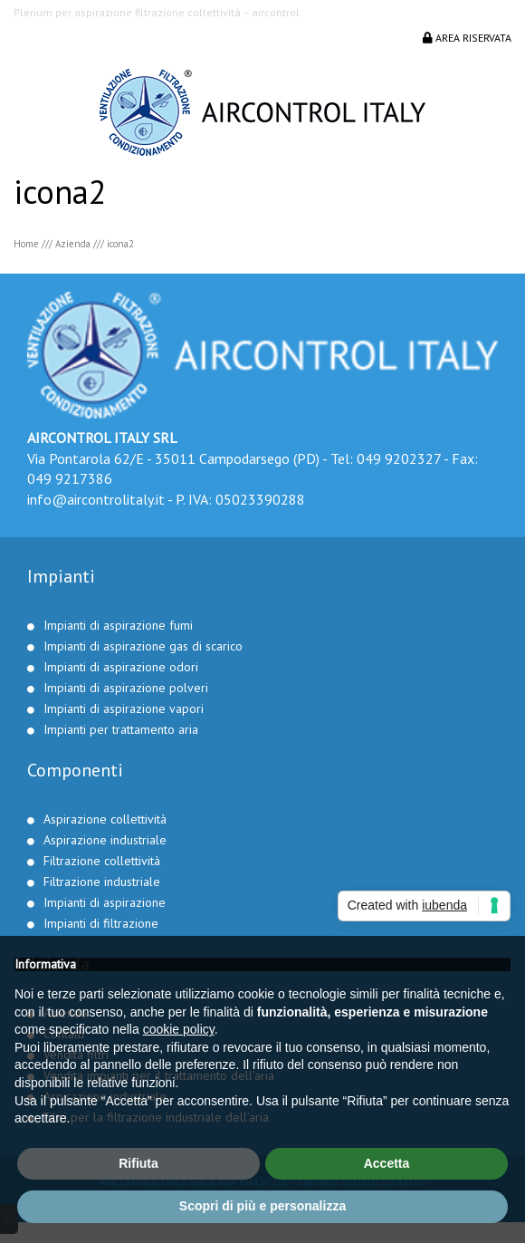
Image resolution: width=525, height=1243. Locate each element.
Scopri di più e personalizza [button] (262, 1206)
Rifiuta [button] (138, 1163)
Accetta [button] (387, 1163)
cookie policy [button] (179, 1029)
